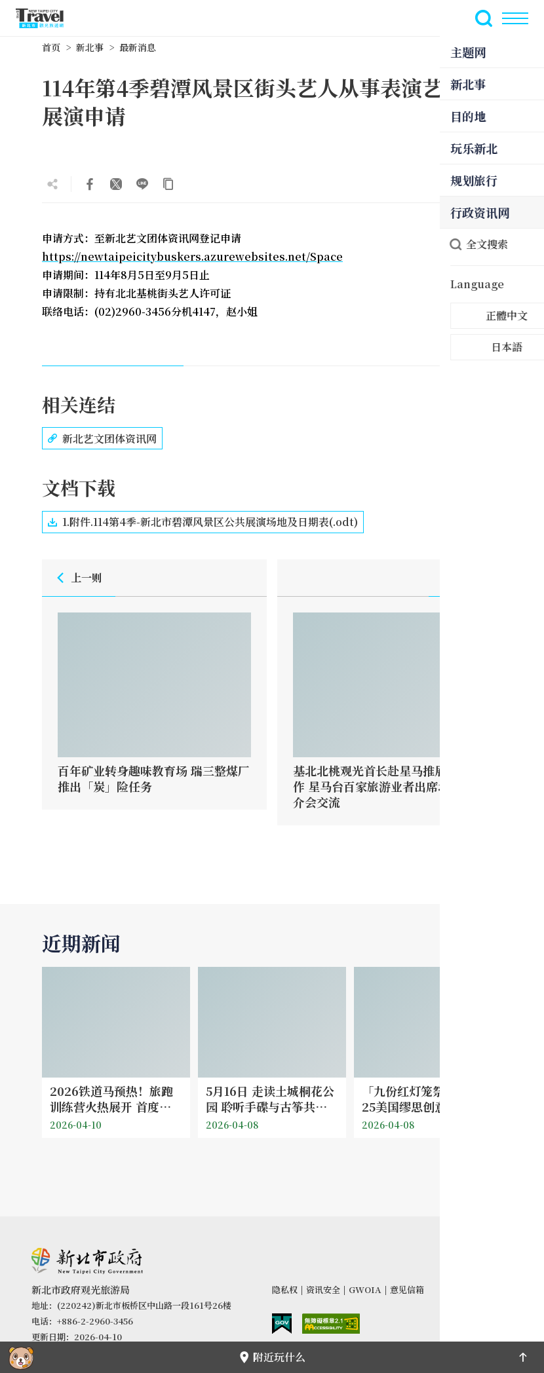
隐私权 (285, 1289)
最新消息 (137, 47)
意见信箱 (407, 1289)
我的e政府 (282, 1323)
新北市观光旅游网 (47, 18)
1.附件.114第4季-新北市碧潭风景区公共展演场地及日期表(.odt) (203, 522)
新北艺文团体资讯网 (102, 438)
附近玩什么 (272, 1356)
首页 (51, 47)
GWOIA (365, 1289)
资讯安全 (323, 1289)
